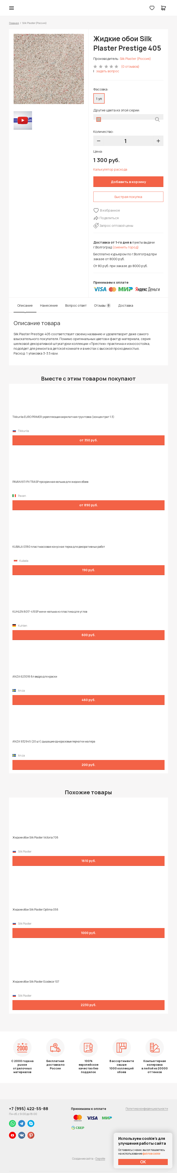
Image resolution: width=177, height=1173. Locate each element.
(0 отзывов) (130, 66)
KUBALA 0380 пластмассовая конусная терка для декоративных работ (58, 547)
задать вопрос (107, 71)
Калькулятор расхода (110, 169)
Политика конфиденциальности (147, 1109)
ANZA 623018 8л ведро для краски (34, 676)
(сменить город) (125, 247)
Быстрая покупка (128, 196)
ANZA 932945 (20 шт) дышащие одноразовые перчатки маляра (53, 741)
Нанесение (49, 305)
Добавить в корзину (128, 181)
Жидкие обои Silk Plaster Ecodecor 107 (35, 982)
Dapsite (100, 1159)
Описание (25, 305)
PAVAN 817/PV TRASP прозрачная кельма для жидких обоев (50, 482)
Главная (14, 23)
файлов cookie (151, 1154)
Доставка (125, 305)
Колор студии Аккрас (88, 8)
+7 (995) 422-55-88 (28, 1108)
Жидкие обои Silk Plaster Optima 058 (35, 909)
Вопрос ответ (76, 305)
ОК (143, 1161)
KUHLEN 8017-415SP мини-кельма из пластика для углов (49, 612)
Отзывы (102, 305)
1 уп (99, 98)
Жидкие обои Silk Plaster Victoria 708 (35, 837)
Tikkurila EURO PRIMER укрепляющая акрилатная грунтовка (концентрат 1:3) (63, 417)
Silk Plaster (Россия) (135, 58)
